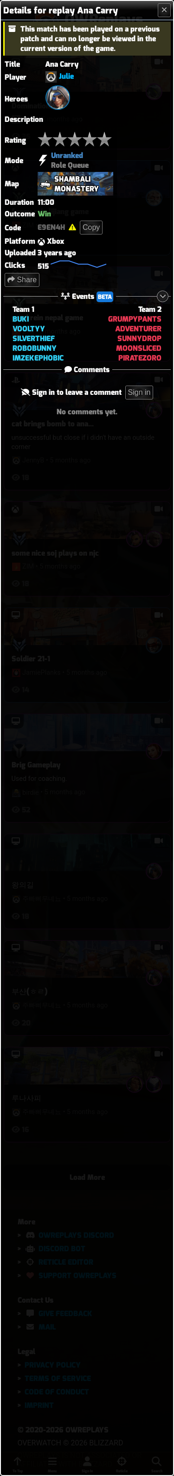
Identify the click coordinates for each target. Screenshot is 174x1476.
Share (22, 280)
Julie (66, 76)
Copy (91, 227)
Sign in (139, 392)
